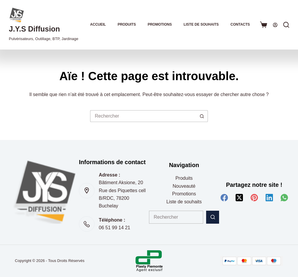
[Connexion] (275, 25)
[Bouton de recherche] (202, 116)
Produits (126, 24)
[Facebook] (224, 197)
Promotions (160, 24)
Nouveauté (184, 186)
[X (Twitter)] (239, 197)
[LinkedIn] (269, 197)
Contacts (240, 24)
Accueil (98, 24)
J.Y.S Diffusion (34, 29)
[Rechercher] (286, 25)
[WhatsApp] (284, 197)
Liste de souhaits (200, 24)
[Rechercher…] (143, 116)
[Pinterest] (254, 197)
